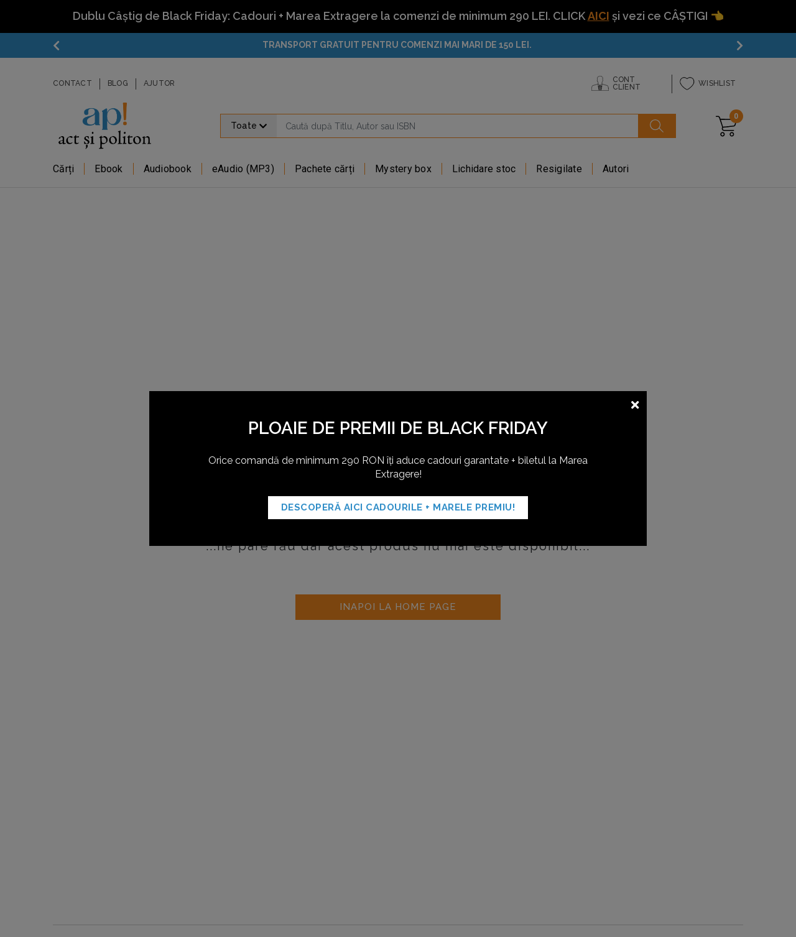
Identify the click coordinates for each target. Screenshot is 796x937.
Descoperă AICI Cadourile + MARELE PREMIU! (398, 507)
